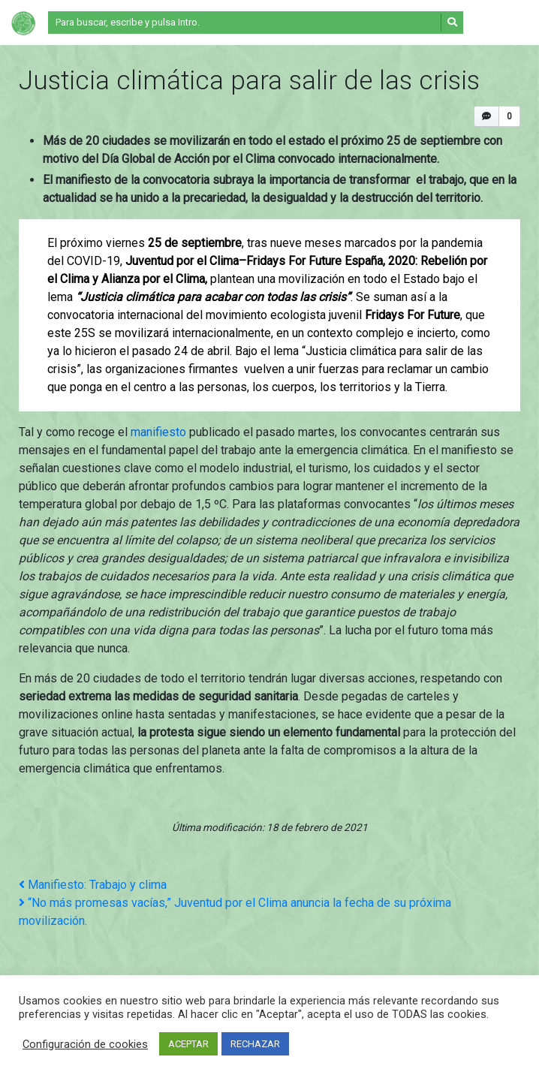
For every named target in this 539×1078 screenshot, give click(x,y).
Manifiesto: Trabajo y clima (93, 885)
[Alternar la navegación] (499, 23)
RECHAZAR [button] (255, 1043)
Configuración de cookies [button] (85, 1044)
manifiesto (158, 432)
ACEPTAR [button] (188, 1043)
